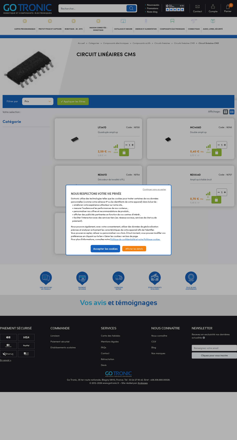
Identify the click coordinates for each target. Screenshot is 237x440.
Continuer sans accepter (154, 189)
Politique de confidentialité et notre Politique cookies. (135, 239)
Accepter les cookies (105, 248)
